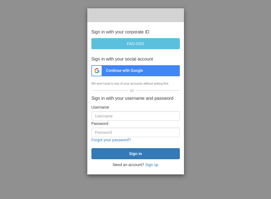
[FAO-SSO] (135, 43)
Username (100, 107)
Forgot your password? (111, 140)
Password (99, 123)
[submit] (135, 153)
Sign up (151, 165)
